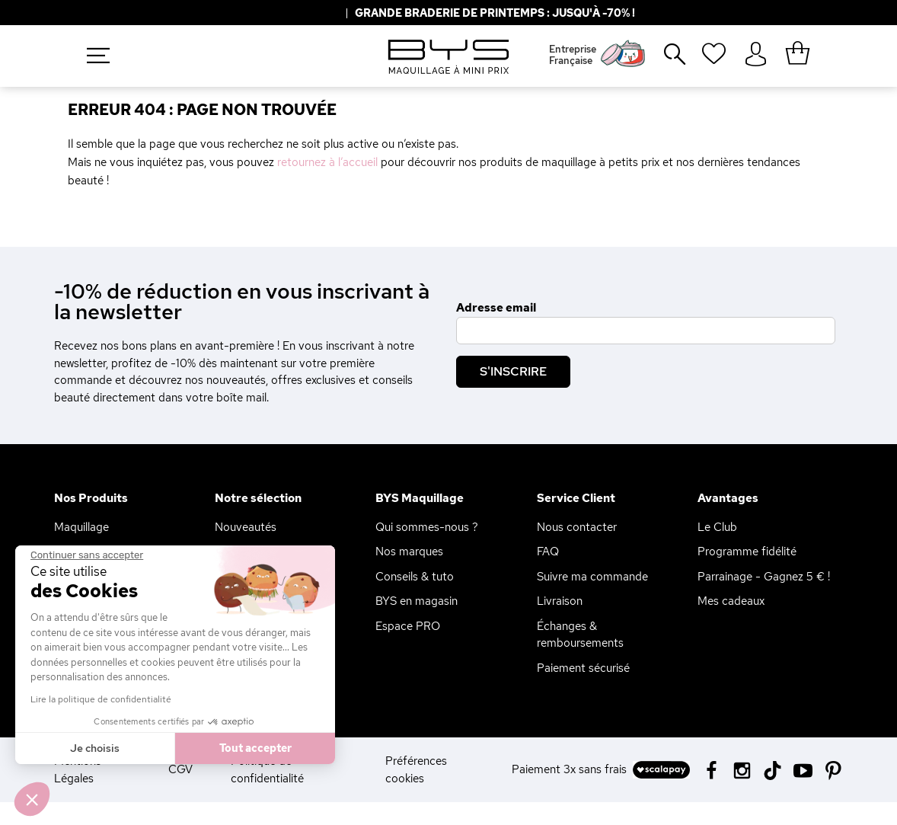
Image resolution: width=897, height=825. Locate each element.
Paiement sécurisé (583, 668)
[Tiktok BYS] (772, 770)
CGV (180, 769)
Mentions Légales (77, 769)
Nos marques (409, 551)
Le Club (717, 527)
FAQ (548, 551)
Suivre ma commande (592, 576)
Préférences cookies (416, 769)
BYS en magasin (416, 601)
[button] (32, 799)
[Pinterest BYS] (833, 769)
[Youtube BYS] (802, 769)
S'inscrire (513, 371)
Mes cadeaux (731, 601)
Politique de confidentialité (267, 769)
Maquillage (81, 527)
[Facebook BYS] (711, 769)
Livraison (560, 601)
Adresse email (496, 307)
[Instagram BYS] (742, 769)
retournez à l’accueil (327, 162)
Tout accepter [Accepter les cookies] (177, 748)
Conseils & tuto (414, 576)
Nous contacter (577, 527)
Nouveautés (245, 527)
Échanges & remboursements (580, 635)
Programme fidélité (746, 551)
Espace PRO (407, 626)
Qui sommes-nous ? (426, 527)
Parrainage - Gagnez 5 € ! (763, 576)
